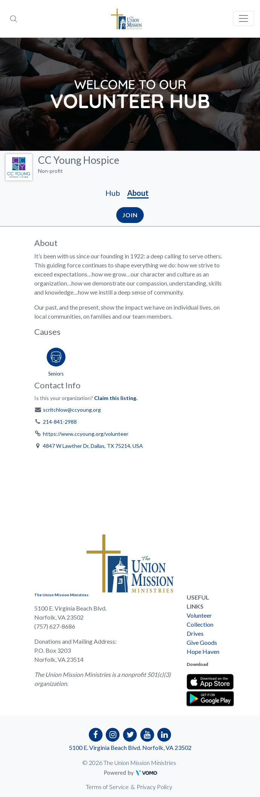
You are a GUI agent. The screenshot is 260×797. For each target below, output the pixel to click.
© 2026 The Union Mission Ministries (129, 762)
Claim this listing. (115, 398)
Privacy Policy (154, 786)
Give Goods (202, 642)
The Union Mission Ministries (61, 595)
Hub (112, 192)
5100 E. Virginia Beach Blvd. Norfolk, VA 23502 (130, 747)
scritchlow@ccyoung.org (72, 409)
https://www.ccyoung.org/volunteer (85, 434)
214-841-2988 (60, 421)
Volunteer (199, 615)
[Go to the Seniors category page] (56, 360)
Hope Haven (203, 651)
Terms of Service (107, 786)
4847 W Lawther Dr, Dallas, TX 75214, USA (93, 446)
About (138, 192)
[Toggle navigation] (243, 18)
